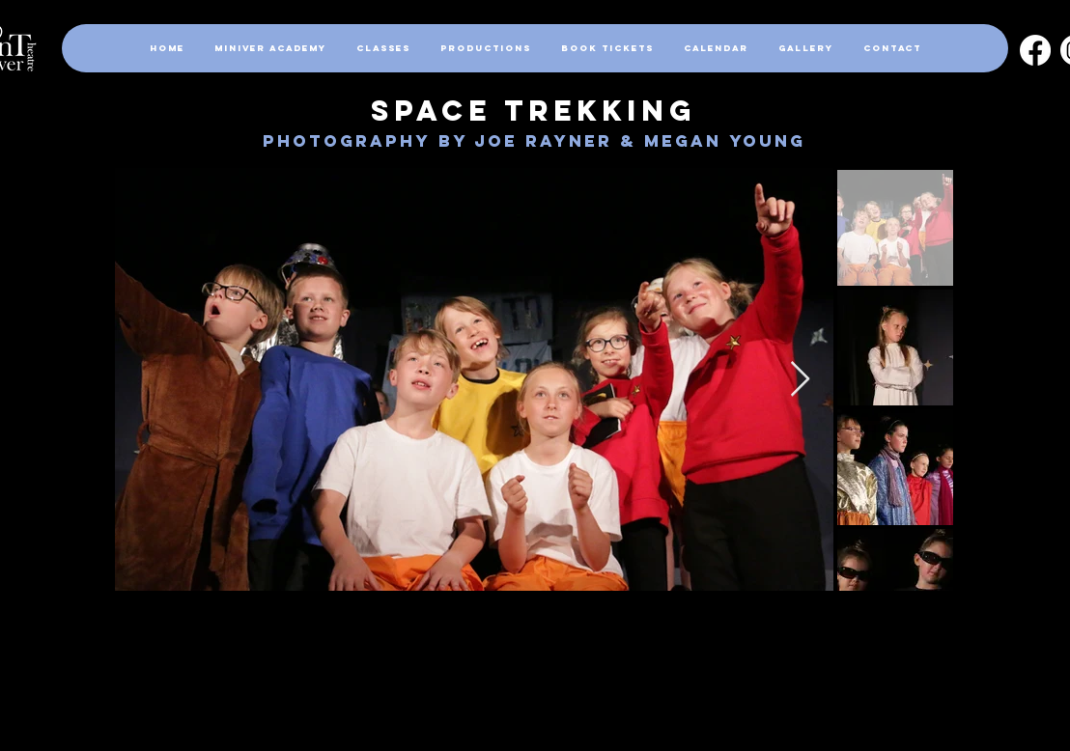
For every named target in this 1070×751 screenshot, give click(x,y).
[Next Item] (800, 380)
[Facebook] (1035, 50)
